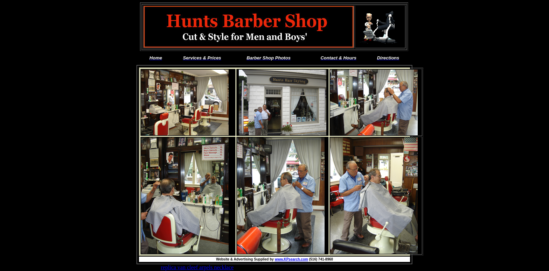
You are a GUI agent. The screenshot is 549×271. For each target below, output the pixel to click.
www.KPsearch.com (291, 259)
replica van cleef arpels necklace (197, 267)
